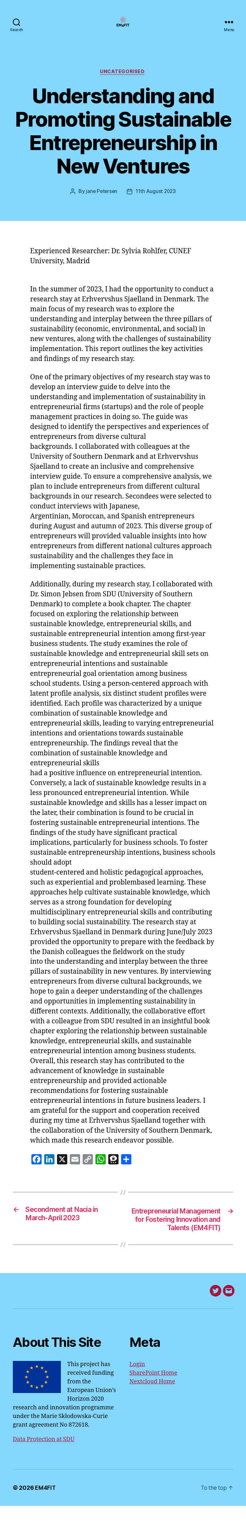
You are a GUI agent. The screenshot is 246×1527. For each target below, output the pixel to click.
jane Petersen (101, 201)
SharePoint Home (153, 1394)
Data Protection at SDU (44, 1460)
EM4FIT (45, 1509)
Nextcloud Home (152, 1402)
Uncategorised (123, 82)
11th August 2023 (156, 201)
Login (137, 1385)
